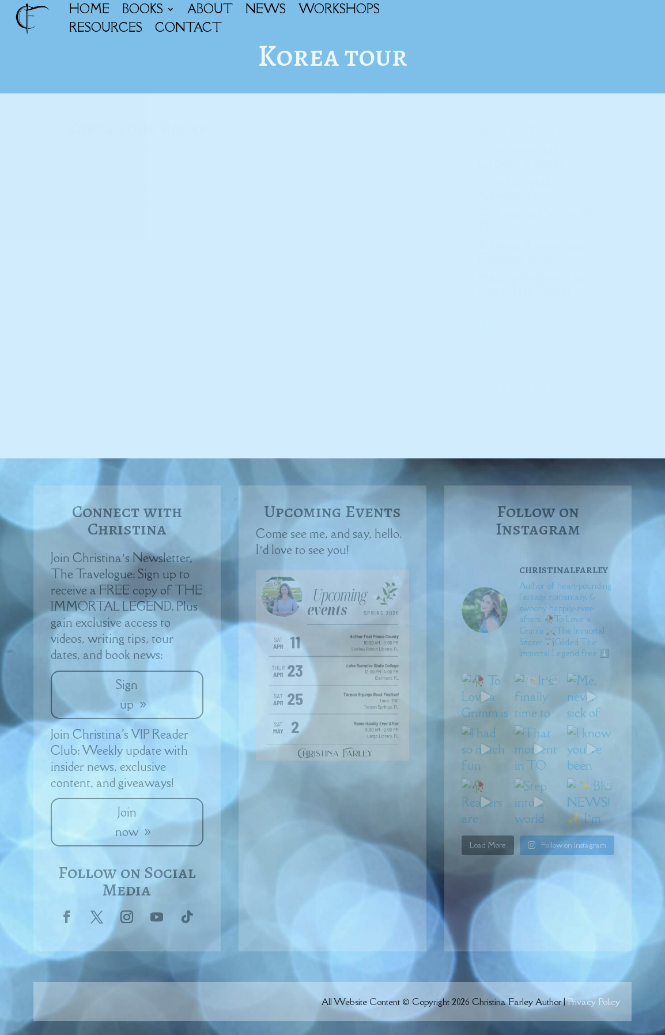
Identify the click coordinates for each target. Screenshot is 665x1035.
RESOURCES (105, 27)
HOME (89, 9)
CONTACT (188, 27)
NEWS (265, 9)
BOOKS (142, 9)
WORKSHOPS (339, 9)
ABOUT (210, 9)
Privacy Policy (594, 1001)
